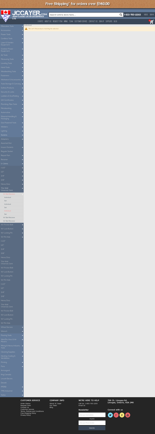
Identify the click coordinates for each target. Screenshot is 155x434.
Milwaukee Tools (12, 26)
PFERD (12, 387)
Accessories (12, 30)
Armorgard (5, 370)
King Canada (6, 375)
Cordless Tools (12, 39)
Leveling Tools (12, 63)
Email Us (82, 405)
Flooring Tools (12, 335)
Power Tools (12, 35)
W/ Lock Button (12, 229)
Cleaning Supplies (12, 352)
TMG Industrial (12, 391)
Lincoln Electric (7, 379)
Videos (146, 15)
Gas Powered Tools (12, 123)
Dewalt (4, 383)
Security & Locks (12, 92)
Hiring (66, 21)
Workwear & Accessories (12, 80)
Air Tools (12, 55)
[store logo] (6, 16)
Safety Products (12, 88)
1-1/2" (12, 168)
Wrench (12, 331)
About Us (48, 21)
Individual (7, 197)
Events (40, 21)
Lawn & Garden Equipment (12, 44)
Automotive (12, 112)
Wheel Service (12, 327)
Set (5, 201)
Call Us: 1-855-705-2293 (88, 403)
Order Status (25, 403)
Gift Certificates (12, 100)
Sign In (152, 15)
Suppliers (109, 21)
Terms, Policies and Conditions (32, 411)
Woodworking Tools (12, 72)
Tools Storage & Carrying (12, 84)
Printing (12, 362)
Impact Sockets (12, 147)
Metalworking (12, 108)
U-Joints (12, 164)
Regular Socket (7, 151)
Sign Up (101, 21)
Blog (115, 21)
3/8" (12, 180)
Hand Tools (12, 67)
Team (71, 21)
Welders (12, 127)
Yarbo (12, 395)
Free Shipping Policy (28, 413)
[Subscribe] (91, 428)
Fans (12, 366)
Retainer (12, 160)
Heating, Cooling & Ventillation (12, 357)
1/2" (12, 172)
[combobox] (86, 15)
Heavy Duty (12, 184)
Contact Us (93, 21)
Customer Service (81, 21)
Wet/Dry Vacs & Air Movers (12, 341)
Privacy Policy (26, 415)
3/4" (12, 176)
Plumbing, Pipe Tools (12, 104)
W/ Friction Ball (12, 225)
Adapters (12, 139)
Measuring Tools (12, 59)
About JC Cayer (55, 403)
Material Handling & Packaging (12, 118)
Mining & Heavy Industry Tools (12, 347)
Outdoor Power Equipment (12, 50)
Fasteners (12, 76)
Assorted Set (6, 143)
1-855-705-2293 (132, 14)
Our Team (53, 405)
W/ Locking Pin (12, 233)
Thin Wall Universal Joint (12, 189)
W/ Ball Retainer (13, 194)
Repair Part (12, 156)
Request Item (57, 21)
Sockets (12, 135)
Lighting (12, 131)
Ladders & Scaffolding (12, 96)
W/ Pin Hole (12, 237)
